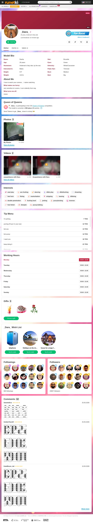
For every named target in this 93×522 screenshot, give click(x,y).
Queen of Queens (38, 106)
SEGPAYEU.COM (42, 515)
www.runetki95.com (21, 515)
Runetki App (54, 6)
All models (5, 6)
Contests (44, 6)
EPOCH (34, 515)
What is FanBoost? (83, 37)
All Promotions (34, 6)
